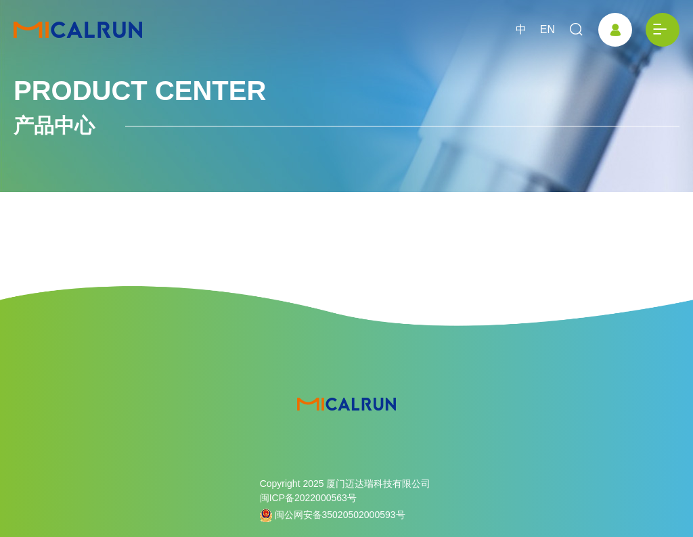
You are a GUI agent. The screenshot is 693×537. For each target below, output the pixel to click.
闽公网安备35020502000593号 (332, 515)
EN (547, 29)
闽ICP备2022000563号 (308, 497)
